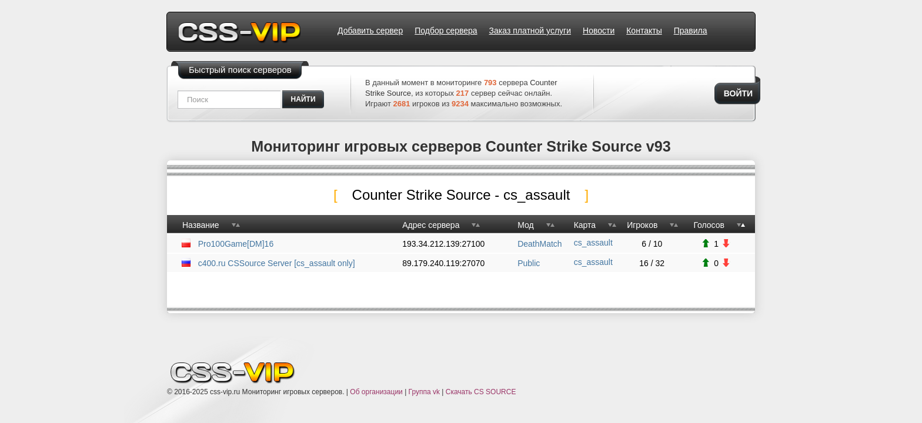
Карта (585, 225)
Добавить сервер (370, 30)
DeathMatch (539, 244)
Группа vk (424, 392)
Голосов (708, 225)
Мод (525, 225)
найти (303, 99)
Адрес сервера (430, 225)
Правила (690, 30)
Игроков (642, 225)
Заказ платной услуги (530, 30)
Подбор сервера (446, 30)
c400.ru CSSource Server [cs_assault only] (276, 263)
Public (528, 263)
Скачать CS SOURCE (481, 392)
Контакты (644, 30)
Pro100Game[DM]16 (235, 244)
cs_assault (593, 242)
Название (200, 225)
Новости (598, 30)
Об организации (376, 392)
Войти (738, 93)
